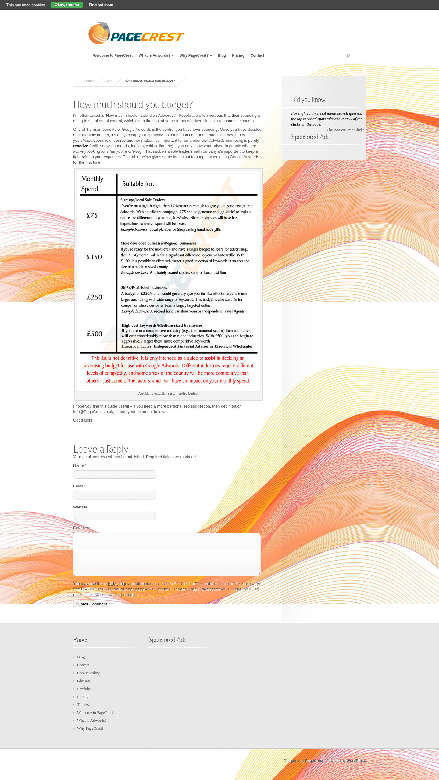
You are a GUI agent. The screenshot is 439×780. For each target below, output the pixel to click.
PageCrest (314, 768)
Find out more (101, 4)
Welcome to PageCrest (113, 55)
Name (79, 465)
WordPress (356, 768)
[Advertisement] (315, 239)
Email (79, 486)
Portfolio (84, 696)
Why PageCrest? (196, 55)
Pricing (238, 55)
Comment (81, 527)
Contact (257, 55)
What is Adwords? (156, 55)
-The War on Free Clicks (344, 129)
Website (80, 507)
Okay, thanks (67, 4)
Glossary (84, 688)
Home (89, 81)
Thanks (83, 712)
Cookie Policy (88, 680)
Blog (222, 55)
